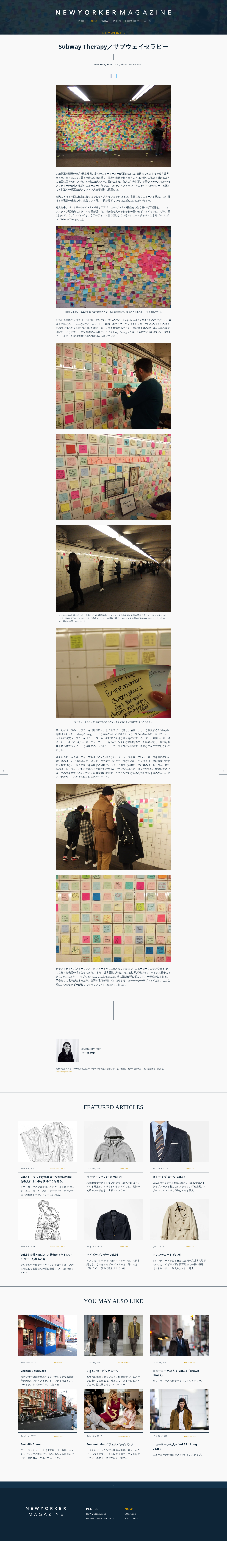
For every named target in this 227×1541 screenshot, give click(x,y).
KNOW (104, 20)
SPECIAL (116, 20)
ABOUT (148, 20)
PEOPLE (82, 20)
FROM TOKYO (132, 20)
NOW (94, 20)
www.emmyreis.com (64, 1072)
